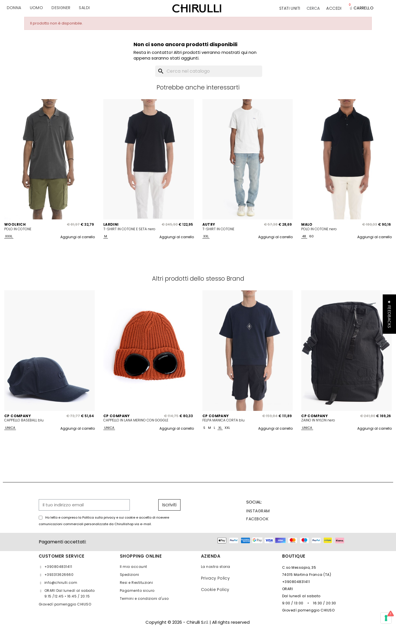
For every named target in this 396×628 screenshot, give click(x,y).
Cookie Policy (215, 589)
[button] (313, 8)
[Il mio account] (334, 8)
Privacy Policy (215, 578)
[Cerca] (208, 71)
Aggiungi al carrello (77, 237)
